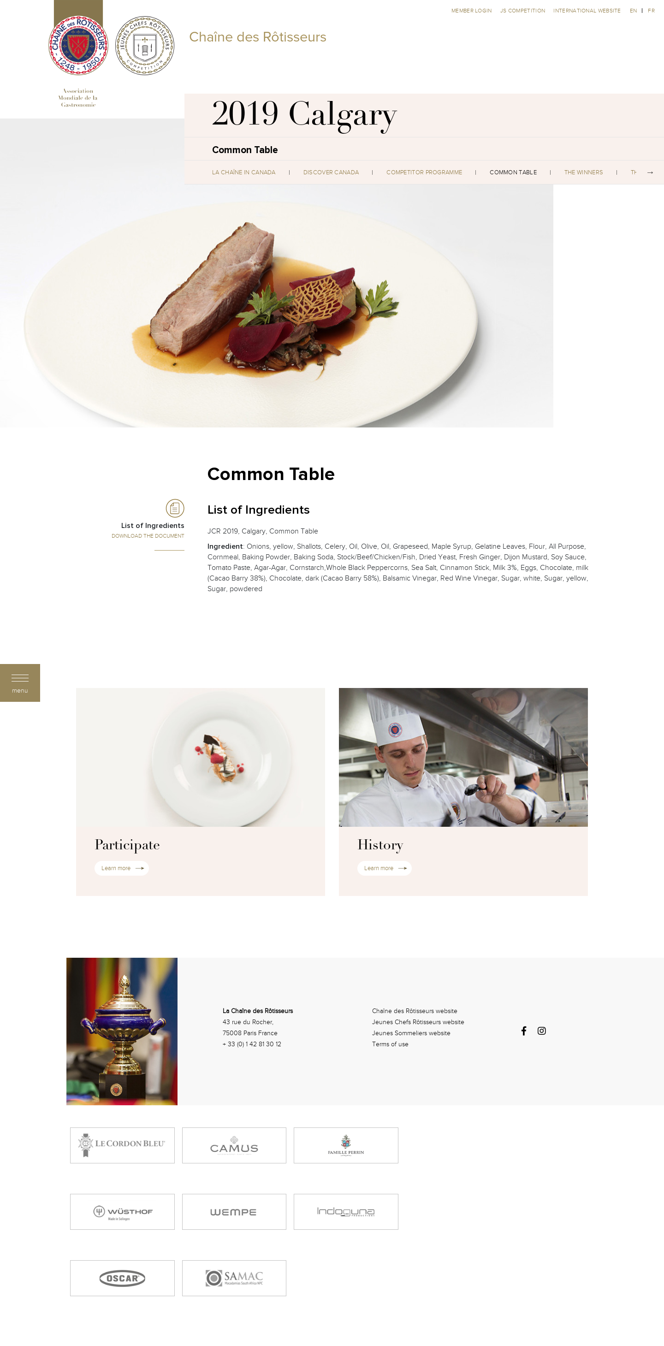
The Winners (583, 172)
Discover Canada (331, 172)
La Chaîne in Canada (244, 172)
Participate (127, 846)
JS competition (523, 10)
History (380, 846)
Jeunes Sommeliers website (411, 1033)
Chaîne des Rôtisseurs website (414, 1011)
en (633, 10)
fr (651, 10)
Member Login (472, 10)
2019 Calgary (304, 117)
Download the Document (148, 536)
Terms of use (390, 1044)
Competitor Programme (424, 172)
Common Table (513, 172)
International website (587, 10)
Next (650, 172)
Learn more (115, 868)
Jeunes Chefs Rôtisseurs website (418, 1022)
